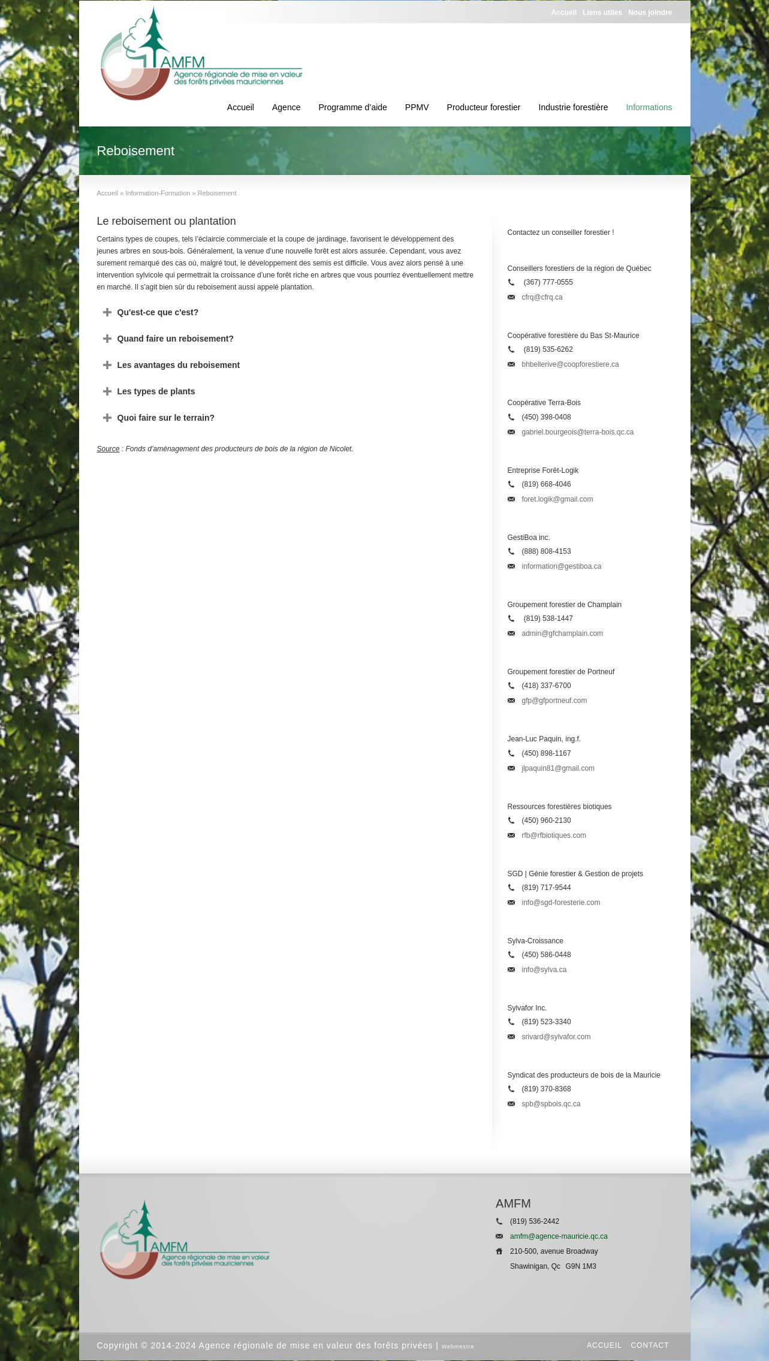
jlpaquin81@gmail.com (558, 768)
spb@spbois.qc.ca (551, 1104)
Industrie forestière (573, 107)
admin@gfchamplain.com (563, 633)
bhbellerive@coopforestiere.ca (570, 364)
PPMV (417, 107)
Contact (650, 1345)
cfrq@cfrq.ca (542, 297)
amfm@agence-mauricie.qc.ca (559, 1236)
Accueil (240, 107)
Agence (286, 107)
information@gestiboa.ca (562, 566)
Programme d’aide (352, 107)
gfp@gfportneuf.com (554, 700)
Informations (649, 107)
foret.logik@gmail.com (557, 499)
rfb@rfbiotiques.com (554, 835)
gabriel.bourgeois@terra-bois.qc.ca (578, 432)
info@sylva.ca (544, 969)
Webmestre (458, 1347)
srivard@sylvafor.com (556, 1037)
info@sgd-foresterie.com (561, 902)
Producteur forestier (484, 107)
